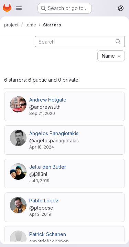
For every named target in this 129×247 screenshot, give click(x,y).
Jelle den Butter (47, 167)
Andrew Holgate (47, 100)
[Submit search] (118, 41)
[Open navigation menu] (18, 8)
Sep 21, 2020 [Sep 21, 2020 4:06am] (42, 113)
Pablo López (43, 200)
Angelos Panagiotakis (53, 133)
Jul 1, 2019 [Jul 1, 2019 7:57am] (39, 180)
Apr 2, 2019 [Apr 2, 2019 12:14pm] (40, 214)
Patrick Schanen (47, 234)
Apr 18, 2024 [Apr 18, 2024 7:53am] (41, 147)
